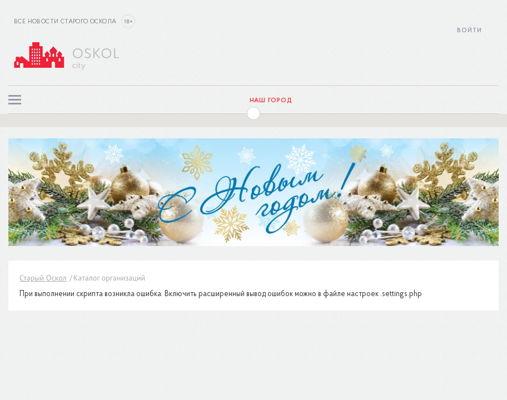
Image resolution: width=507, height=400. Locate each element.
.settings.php (401, 294)
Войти (469, 31)
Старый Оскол (43, 278)
